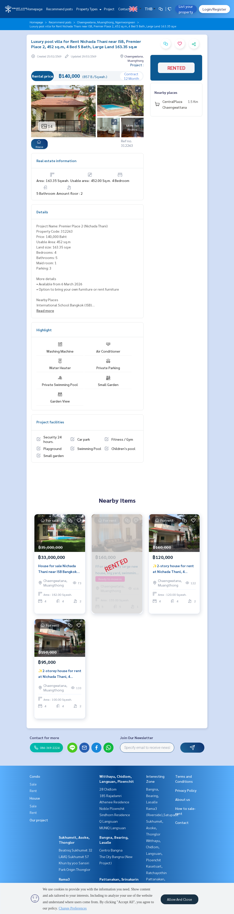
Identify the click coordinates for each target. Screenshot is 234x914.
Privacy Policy (186, 790)
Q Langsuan (108, 821)
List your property (186, 9)
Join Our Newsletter (136, 737)
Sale (33, 784)
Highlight (44, 330)
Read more (45, 310)
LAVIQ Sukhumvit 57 (74, 856)
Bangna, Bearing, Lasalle (152, 795)
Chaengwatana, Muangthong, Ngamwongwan (106, 22)
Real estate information (56, 160)
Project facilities (50, 422)
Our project (39, 820)
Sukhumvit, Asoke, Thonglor (154, 827)
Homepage (34, 9)
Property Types (88, 9)
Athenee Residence (114, 802)
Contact (124, 9)
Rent (33, 790)
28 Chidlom (107, 789)
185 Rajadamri (110, 795)
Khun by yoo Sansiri (74, 863)
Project (109, 9)
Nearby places (165, 92)
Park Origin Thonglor (74, 869)
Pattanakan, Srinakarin (119, 879)
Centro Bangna (111, 850)
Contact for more (44, 737)
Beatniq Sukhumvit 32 (75, 850)
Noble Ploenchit (112, 808)
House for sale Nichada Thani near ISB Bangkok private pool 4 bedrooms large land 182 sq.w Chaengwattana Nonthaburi (58, 568)
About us (182, 799)
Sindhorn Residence (114, 814)
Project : (137, 64)
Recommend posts (59, 9)
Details (42, 212)
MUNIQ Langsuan (112, 827)
